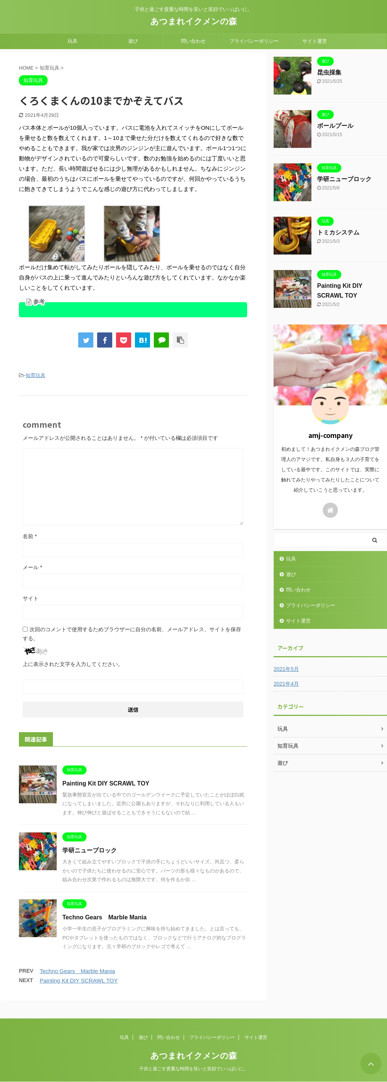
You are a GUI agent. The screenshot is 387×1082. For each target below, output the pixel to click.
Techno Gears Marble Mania (104, 917)
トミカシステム (338, 232)
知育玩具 (35, 375)
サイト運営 (314, 41)
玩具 (72, 41)
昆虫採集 (329, 72)
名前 (30, 536)
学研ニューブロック (89, 850)
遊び (133, 41)
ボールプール (335, 126)
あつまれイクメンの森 (193, 21)
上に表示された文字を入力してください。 (73, 664)
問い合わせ (193, 41)
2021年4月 (286, 684)
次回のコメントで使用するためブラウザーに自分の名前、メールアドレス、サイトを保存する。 (132, 633)
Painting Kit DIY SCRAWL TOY (105, 783)
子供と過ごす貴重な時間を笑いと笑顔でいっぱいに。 (193, 1068)
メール (32, 567)
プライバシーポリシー (254, 41)
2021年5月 (286, 669)
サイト (31, 598)
